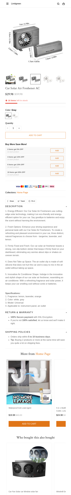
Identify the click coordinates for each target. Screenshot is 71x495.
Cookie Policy (11, 381)
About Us (39, 381)
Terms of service (13, 372)
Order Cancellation (48, 376)
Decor (8, 415)
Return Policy (11, 447)
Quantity (9, 112)
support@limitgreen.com (16, 398)
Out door (9, 428)
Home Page (22, 145)
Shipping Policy (12, 376)
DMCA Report (22, 483)
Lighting (9, 424)
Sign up (59, 472)
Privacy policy (30, 372)
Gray (14, 99)
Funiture (9, 410)
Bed (7, 419)
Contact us (26, 381)
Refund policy (46, 372)
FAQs (8, 451)
